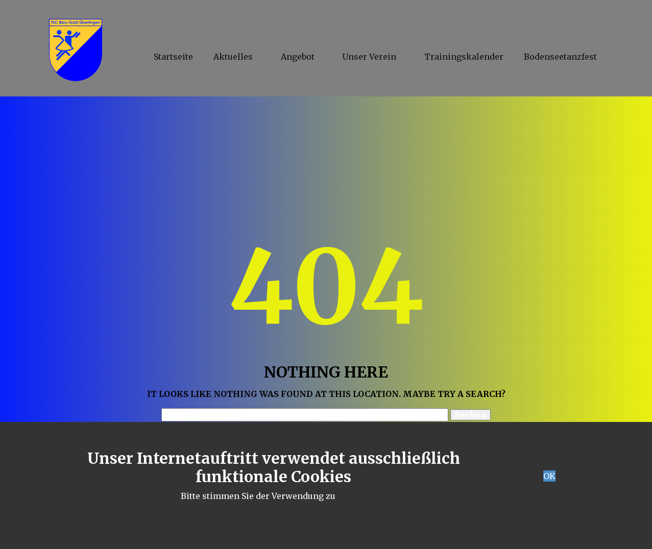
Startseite (173, 57)
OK (549, 476)
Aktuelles (233, 57)
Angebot (298, 57)
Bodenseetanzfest (560, 57)
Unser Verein (369, 57)
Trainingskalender (463, 57)
